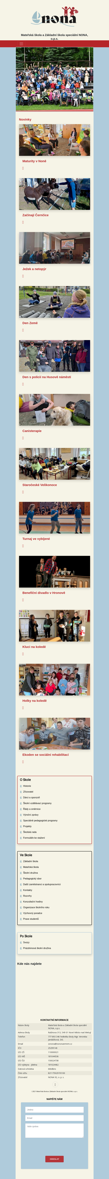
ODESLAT (54, 1159)
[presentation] (47, 1145)
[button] (21, 79)
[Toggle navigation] (21, 44)
